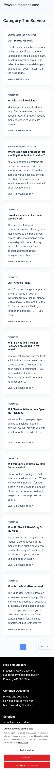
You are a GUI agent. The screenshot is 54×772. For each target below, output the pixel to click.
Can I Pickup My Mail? (20, 40)
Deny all (27, 758)
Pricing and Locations (15, 696)
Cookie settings (27, 750)
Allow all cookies (27, 765)
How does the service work (18, 700)
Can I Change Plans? (20, 282)
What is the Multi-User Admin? (25, 586)
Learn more (23, 742)
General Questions (16, 35)
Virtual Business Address (17, 722)
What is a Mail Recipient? (22, 100)
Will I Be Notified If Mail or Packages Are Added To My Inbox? (24, 346)
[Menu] (49, 5)
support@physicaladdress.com (21, 674)
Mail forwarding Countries (18, 705)
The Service (31, 35)
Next (44, 647)
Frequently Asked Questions (19, 670)
